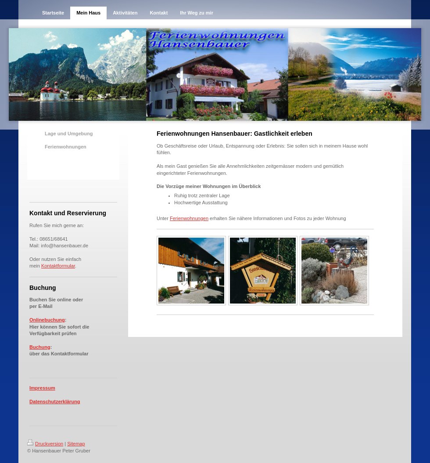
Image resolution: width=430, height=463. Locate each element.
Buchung (39, 347)
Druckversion (45, 443)
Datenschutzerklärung (54, 401)
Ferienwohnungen (189, 218)
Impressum (42, 388)
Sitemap (76, 443)
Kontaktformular (58, 265)
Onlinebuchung (47, 319)
